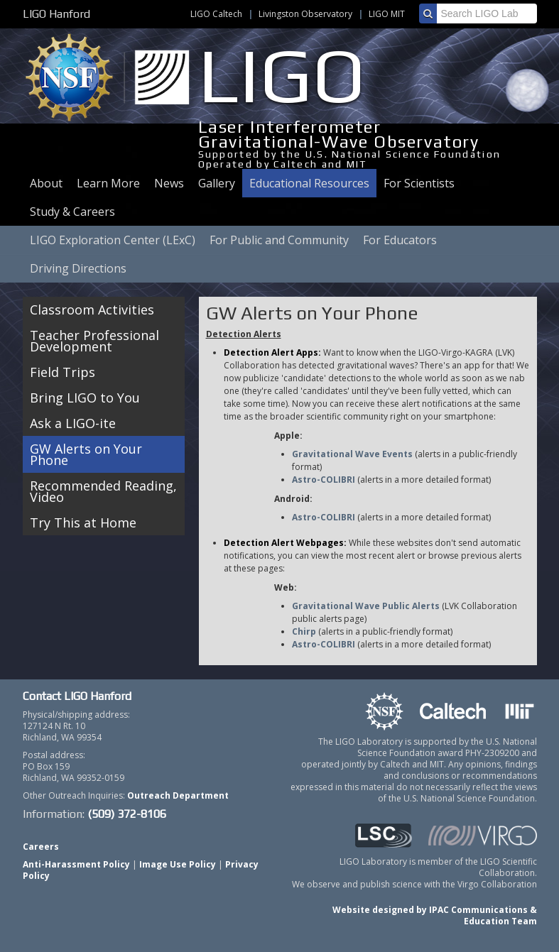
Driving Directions (78, 268)
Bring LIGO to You (85, 397)
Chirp (304, 631)
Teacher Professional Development (94, 341)
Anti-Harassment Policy (76, 864)
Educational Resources (309, 183)
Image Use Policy (177, 864)
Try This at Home (83, 522)
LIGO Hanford (56, 14)
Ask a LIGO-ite (73, 423)
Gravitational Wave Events (352, 454)
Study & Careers (72, 211)
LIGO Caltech (216, 14)
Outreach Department (178, 795)
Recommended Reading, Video (103, 491)
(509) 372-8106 (126, 814)
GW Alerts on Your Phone (86, 454)
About (46, 183)
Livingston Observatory (305, 14)
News (169, 183)
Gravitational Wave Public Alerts (366, 606)
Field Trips (62, 372)
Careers (41, 847)
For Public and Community (279, 240)
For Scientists (419, 183)
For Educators (400, 240)
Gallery (216, 183)
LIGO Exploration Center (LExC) (112, 240)
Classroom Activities (92, 309)
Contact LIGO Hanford (77, 696)
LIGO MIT (387, 14)
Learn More (108, 183)
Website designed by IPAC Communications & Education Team (434, 915)
